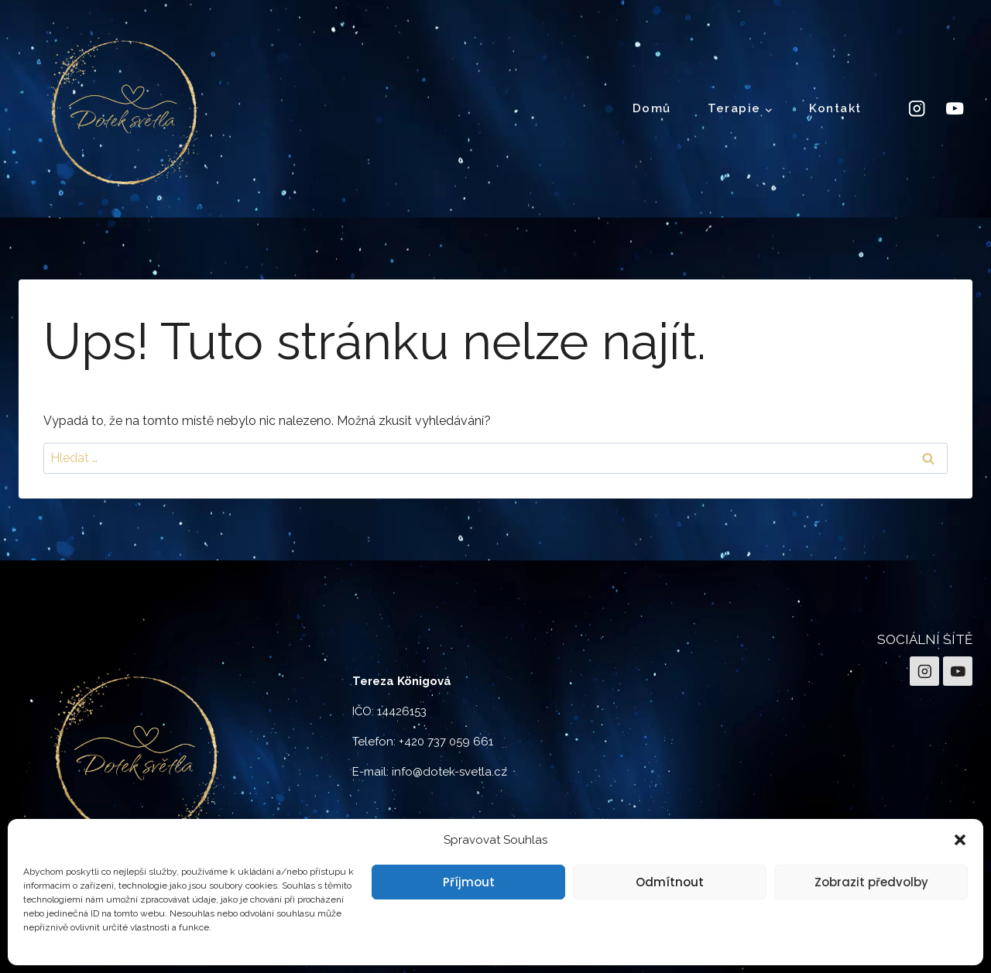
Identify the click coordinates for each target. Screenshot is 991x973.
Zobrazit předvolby (871, 882)
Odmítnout (670, 882)
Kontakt (835, 108)
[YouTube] (955, 108)
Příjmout (469, 882)
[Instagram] (916, 108)
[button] (960, 840)
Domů (652, 108)
